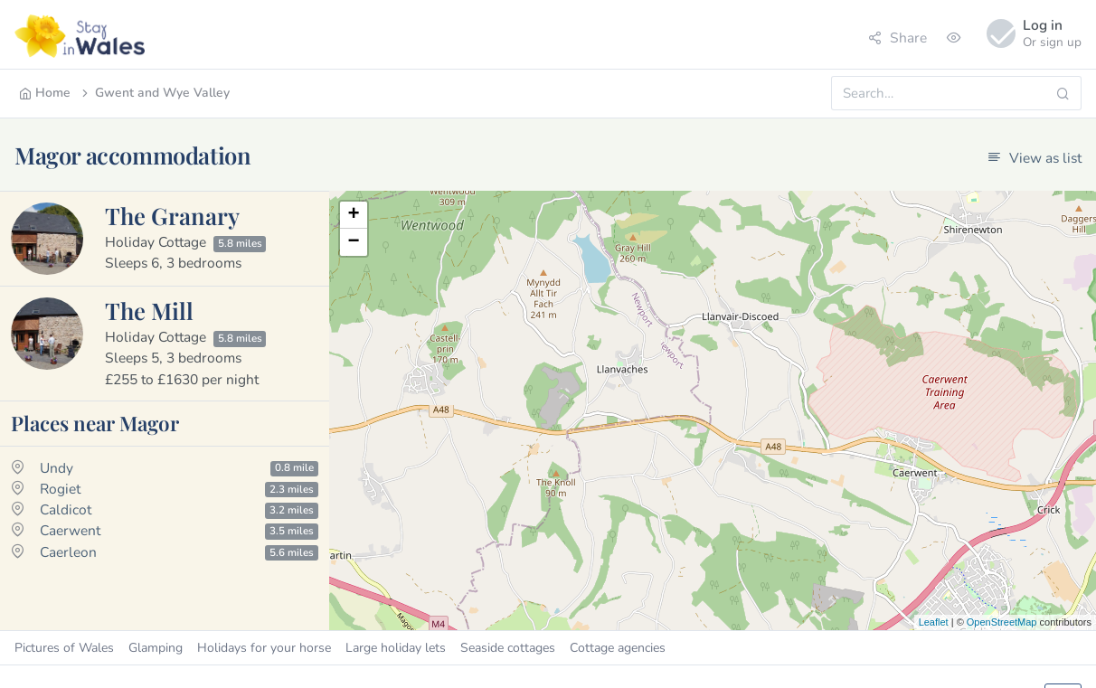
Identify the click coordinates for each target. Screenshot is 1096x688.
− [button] (353, 242)
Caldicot (65, 509)
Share (897, 37)
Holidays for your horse (264, 647)
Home (45, 92)
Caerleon (68, 551)
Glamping (155, 647)
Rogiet (60, 488)
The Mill (149, 310)
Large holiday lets (395, 647)
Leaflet (934, 622)
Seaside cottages (507, 647)
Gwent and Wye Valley (154, 92)
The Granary (172, 215)
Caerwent (70, 530)
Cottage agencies (618, 647)
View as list (1034, 157)
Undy (56, 467)
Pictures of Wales (64, 647)
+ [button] (353, 215)
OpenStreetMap (1002, 622)
